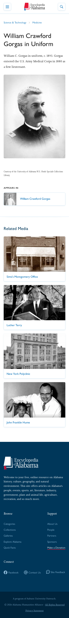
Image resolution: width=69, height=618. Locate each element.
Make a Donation (56, 547)
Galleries (8, 535)
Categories (9, 524)
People (50, 529)
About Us (52, 524)
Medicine (37, 22)
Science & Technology (15, 22)
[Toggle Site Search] (61, 6)
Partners (51, 535)
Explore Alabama (12, 541)
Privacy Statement (34, 610)
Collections (10, 529)
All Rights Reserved (55, 604)
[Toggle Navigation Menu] (7, 6)
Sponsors (52, 541)
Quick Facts (10, 547)
